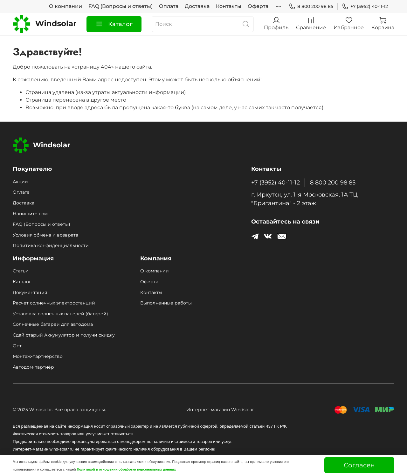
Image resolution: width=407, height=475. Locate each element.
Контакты (228, 6)
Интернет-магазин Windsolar (220, 409)
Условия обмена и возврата (45, 235)
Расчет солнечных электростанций (54, 303)
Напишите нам (30, 214)
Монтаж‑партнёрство (38, 356)
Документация (30, 292)
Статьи (21, 271)
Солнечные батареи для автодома (53, 324)
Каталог (114, 24)
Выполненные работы (166, 303)
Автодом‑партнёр (33, 367)
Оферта (258, 6)
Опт (17, 346)
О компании (65, 6)
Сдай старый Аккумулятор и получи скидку (64, 335)
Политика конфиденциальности (51, 245)
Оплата (168, 6)
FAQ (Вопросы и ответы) (120, 6)
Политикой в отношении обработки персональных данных (126, 469)
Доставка (197, 6)
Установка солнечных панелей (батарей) (60, 314)
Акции (20, 181)
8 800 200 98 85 (311, 6)
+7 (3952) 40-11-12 (365, 6)
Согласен (359, 465)
